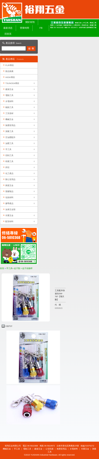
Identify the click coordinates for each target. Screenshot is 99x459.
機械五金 (9, 119)
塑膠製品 (9, 191)
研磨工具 (9, 161)
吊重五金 (9, 215)
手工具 (8, 149)
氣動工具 (9, 107)
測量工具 (9, 131)
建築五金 (9, 89)
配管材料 (9, 221)
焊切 (7, 167)
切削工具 (9, 155)
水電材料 (9, 101)
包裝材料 (9, 197)
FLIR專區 (9, 65)
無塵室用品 (10, 125)
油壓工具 (9, 143)
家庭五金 (9, 185)
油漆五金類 (10, 209)
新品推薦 (9, 71)
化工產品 (9, 173)
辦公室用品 (10, 179)
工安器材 (9, 113)
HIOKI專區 (10, 77)
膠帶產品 (9, 203)
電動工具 (9, 95)
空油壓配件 (10, 137)
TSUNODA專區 (12, 83)
